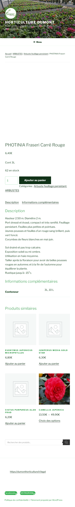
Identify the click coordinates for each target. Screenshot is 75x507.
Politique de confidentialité (16, 500)
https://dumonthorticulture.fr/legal (28, 471)
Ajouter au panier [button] (15, 363)
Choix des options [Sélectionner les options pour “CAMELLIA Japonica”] (49, 420)
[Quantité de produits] (11, 180)
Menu (37, 42)
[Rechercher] (66, 442)
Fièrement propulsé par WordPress (46, 500)
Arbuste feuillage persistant (36, 54)
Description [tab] (12, 202)
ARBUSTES (17, 54)
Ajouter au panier (35, 180)
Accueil (8, 54)
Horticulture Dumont (30, 22)
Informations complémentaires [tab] (40, 202)
